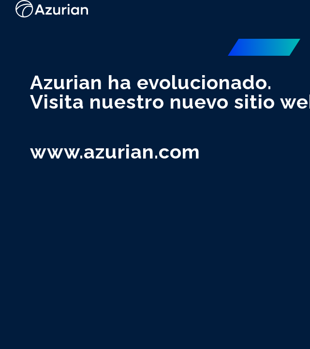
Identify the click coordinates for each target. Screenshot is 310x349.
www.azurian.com (115, 151)
